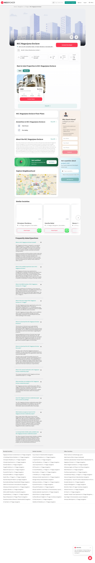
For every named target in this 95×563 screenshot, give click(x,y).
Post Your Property (70, 2)
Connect (69, 152)
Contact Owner (31, 99)
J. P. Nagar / (27, 6)
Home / (15, 6)
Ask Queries (70, 179)
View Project (27, 230)
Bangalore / (21, 6)
